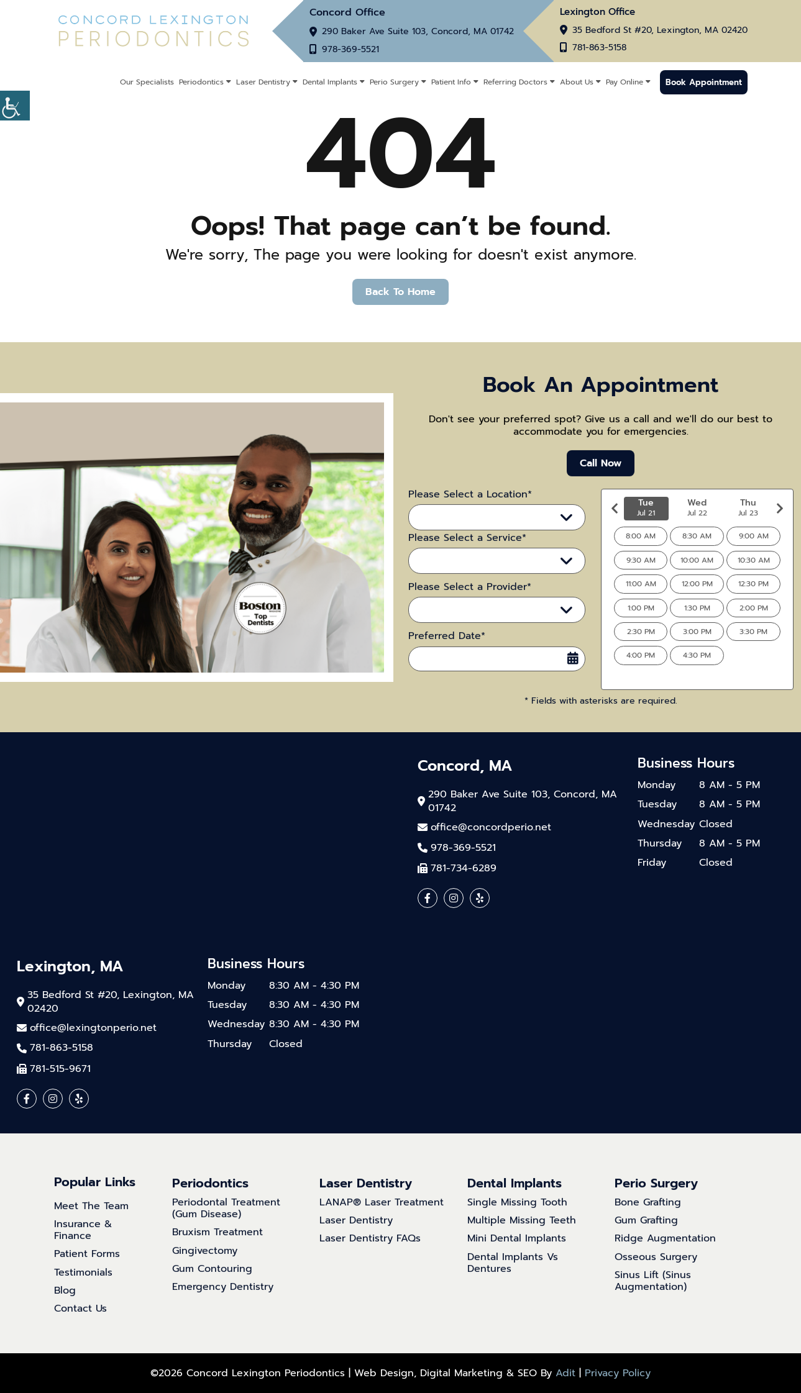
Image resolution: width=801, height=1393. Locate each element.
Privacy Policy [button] (618, 1373)
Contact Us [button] (80, 1320)
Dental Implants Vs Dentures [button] (512, 1274)
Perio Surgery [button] (394, 82)
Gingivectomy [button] (204, 1262)
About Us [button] (576, 82)
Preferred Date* (446, 647)
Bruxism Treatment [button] (217, 1244)
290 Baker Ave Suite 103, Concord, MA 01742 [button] (418, 31)
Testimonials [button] (83, 1284)
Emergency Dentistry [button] (222, 1298)
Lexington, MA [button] (70, 967)
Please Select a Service (478, 572)
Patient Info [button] (451, 82)
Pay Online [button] (624, 82)
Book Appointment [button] (704, 82)
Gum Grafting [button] (646, 1232)
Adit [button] (565, 1373)
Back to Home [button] (400, 291)
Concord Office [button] (347, 12)
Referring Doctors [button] (515, 82)
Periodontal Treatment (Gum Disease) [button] (226, 1220)
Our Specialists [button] (147, 82)
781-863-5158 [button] (599, 47)
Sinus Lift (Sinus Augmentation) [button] (653, 1292)
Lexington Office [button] (597, 12)
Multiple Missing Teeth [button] (521, 1232)
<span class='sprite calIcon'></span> (573, 669)
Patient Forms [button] (87, 1266)
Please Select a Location (481, 528)
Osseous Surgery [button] (656, 1268)
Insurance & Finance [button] (83, 1241)
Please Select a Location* (470, 506)
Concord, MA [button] (465, 766)
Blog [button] (65, 1302)
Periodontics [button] (201, 82)
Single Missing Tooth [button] (517, 1214)
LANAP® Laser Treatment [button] (381, 1214)
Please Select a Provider (480, 621)
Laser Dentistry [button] (263, 82)
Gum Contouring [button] (212, 1280)
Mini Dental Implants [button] (516, 1250)
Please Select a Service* (467, 549)
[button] (15, 105)
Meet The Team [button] (91, 1217)
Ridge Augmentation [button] (665, 1250)
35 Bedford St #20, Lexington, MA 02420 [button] (660, 30)
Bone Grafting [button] (648, 1214)
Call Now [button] (600, 474)
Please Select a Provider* (469, 598)
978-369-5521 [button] (350, 49)
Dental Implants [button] (330, 82)
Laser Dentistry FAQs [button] (370, 1250)
